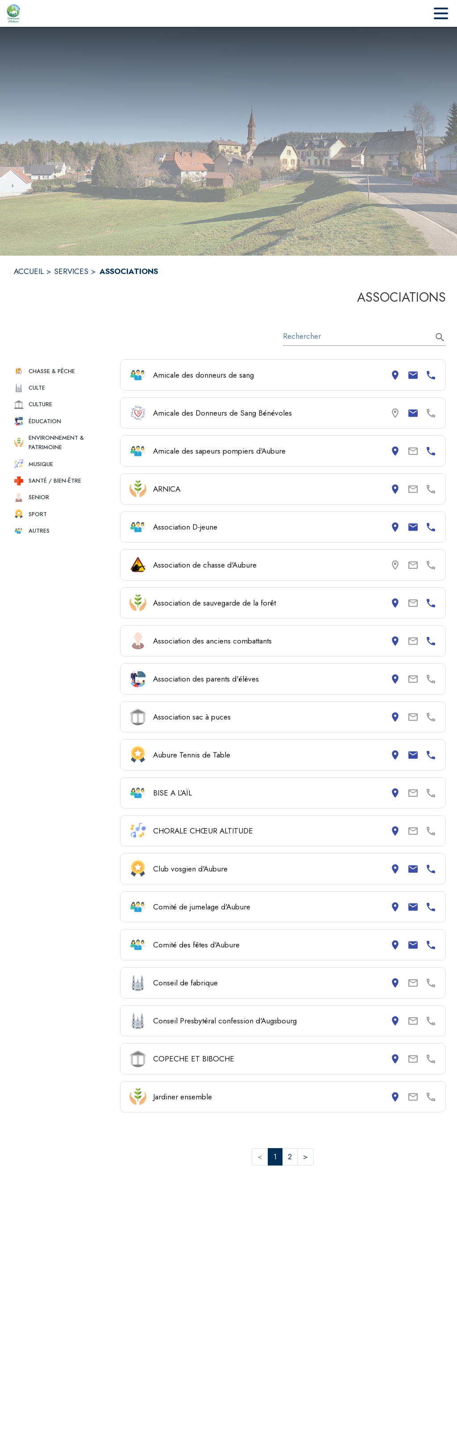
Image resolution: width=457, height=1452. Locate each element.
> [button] (305, 1156)
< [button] (260, 1156)
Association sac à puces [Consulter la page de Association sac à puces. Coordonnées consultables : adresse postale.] (192, 716)
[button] (63, 371)
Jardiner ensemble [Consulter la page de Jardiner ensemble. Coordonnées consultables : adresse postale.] (182, 1096)
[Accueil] (13, 13)
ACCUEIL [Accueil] (29, 271)
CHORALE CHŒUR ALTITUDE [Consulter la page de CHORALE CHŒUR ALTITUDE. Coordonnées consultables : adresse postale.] (203, 830)
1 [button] (275, 1156)
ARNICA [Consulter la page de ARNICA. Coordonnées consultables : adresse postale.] (166, 489)
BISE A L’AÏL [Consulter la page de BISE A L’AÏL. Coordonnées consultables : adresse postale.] (172, 792)
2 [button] (290, 1156)
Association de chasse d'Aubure (205, 565)
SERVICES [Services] (71, 271)
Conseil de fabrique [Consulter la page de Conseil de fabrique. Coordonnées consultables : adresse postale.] (185, 982)
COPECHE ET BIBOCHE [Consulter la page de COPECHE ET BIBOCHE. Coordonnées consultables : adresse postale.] (193, 1058)
